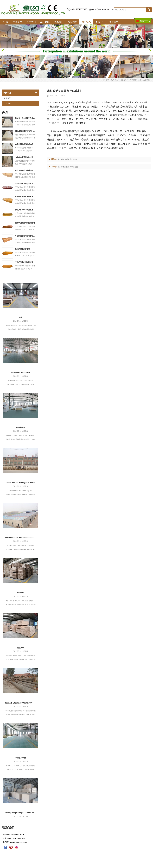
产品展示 (17, 22)
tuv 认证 (20, 593)
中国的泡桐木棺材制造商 (24, 262)
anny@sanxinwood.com (103, 9)
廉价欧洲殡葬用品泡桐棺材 (25, 223)
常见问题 (72, 22)
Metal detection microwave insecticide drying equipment (20, 538)
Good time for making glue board (21, 483)
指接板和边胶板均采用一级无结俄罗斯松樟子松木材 (25, 131)
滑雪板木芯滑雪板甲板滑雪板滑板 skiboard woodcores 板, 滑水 (20, 703)
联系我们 (58, 22)
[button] (71, 74)
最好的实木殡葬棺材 (22, 249)
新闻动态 (86, 22)
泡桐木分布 (20, 428)
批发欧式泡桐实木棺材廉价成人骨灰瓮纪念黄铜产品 (25, 197)
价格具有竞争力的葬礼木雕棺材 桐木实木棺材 (25, 210)
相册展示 (113, 22)
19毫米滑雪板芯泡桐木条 (24, 144)
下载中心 (100, 22)
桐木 (20, 317)
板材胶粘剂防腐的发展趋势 (68, 167)
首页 (106, 80)
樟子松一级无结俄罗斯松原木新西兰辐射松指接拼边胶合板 (25, 118)
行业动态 (123, 80)
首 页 (5, 22)
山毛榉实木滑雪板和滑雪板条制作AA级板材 (25, 157)
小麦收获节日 (20, 758)
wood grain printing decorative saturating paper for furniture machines (20, 813)
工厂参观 (44, 22)
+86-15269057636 (78, 9)
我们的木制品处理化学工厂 (68, 159)
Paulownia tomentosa (20, 373)
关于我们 (31, 22)
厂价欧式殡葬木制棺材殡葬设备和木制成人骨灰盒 (25, 236)
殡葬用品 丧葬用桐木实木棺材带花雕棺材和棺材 (25, 170)
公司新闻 (7, 98)
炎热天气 (20, 648)
